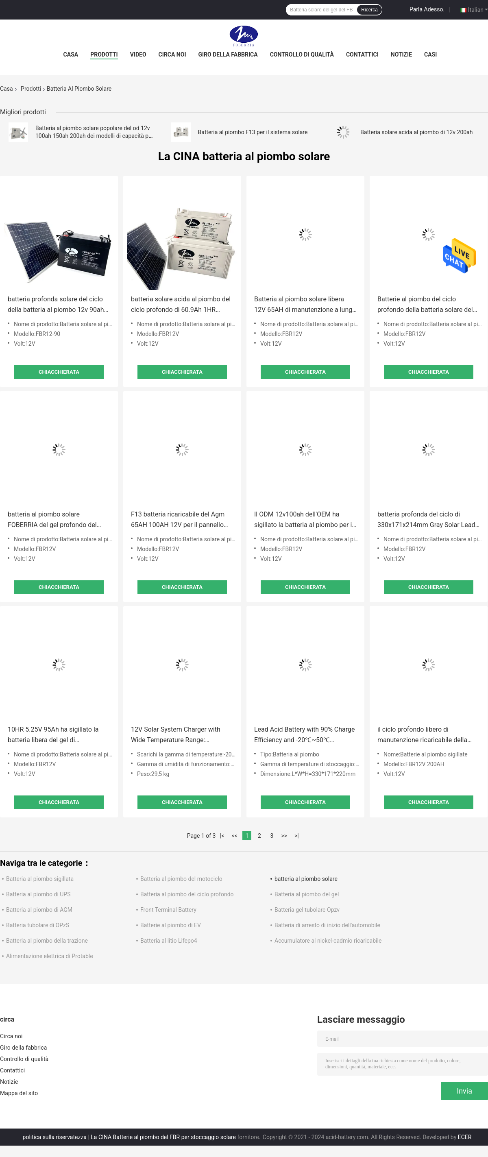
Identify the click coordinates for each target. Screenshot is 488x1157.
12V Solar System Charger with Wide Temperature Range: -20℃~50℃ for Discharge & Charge (182, 735)
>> (284, 835)
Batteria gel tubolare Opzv (307, 909)
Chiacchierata (59, 372)
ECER (465, 1137)
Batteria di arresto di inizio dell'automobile (327, 925)
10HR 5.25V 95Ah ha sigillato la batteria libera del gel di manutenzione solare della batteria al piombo (58, 735)
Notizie (401, 54)
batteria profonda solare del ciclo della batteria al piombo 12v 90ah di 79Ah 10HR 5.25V (56, 305)
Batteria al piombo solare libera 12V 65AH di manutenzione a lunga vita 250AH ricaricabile (305, 305)
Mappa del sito (19, 1093)
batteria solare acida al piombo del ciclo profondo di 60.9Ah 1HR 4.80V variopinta (181, 305)
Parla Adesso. (427, 9)
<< (234, 835)
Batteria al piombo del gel (306, 894)
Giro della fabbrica (227, 54)
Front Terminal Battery (168, 909)
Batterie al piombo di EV (170, 925)
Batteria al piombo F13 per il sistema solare (253, 132)
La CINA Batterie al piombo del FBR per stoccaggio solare (163, 1137)
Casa (70, 54)
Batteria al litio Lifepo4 (168, 940)
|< (222, 835)
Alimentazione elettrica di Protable (49, 956)
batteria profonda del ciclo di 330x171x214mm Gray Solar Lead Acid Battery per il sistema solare (426, 520)
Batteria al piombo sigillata (40, 879)
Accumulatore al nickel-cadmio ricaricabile (327, 940)
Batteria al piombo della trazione (47, 940)
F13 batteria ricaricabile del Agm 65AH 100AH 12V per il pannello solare (177, 520)
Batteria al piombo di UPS (38, 894)
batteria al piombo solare (306, 879)
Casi (430, 54)
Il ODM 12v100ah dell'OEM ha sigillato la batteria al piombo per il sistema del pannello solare (303, 520)
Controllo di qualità (302, 54)
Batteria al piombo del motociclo (181, 879)
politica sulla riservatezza (55, 1137)
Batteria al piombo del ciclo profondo (187, 894)
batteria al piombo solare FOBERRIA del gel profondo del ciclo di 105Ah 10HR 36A (52, 520)
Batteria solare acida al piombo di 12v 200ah (416, 132)
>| (296, 835)
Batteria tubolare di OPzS (37, 925)
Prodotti (104, 54)
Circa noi (172, 54)
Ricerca (369, 10)
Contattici (362, 54)
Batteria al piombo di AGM (39, 909)
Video (138, 54)
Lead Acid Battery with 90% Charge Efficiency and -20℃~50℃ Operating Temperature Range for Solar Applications (304, 735)
